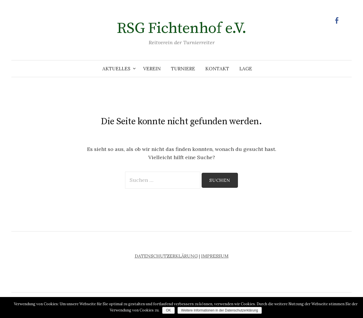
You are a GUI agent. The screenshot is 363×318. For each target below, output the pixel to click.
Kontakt (217, 69)
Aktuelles (116, 69)
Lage (245, 69)
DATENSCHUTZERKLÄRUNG (166, 256)
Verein (152, 69)
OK (168, 310)
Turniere (183, 69)
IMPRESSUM (215, 256)
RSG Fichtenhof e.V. (181, 28)
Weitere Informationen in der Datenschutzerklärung (219, 310)
